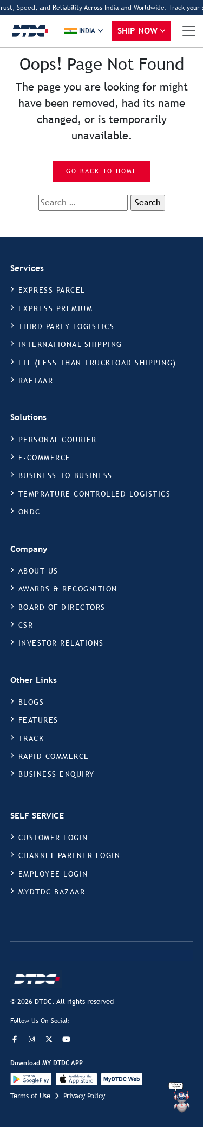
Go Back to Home (101, 171)
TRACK (31, 738)
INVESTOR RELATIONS (61, 643)
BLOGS (31, 702)
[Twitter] (49, 1039)
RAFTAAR (36, 380)
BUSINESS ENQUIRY (56, 774)
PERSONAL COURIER (57, 439)
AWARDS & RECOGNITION (67, 588)
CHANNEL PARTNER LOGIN (69, 855)
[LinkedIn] (66, 1039)
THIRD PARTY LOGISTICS (66, 326)
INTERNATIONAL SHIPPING (70, 344)
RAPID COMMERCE (53, 756)
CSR (26, 625)
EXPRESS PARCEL (52, 290)
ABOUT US (38, 570)
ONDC (29, 511)
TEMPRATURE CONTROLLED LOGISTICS (94, 494)
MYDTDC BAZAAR (52, 891)
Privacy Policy (84, 1096)
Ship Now (137, 30)
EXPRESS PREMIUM (55, 308)
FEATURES (38, 720)
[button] (83, 31)
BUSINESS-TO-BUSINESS (65, 475)
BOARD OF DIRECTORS (62, 607)
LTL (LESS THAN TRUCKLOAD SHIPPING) (97, 362)
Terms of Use (30, 1096)
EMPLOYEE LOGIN (53, 874)
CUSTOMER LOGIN (53, 837)
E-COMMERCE (44, 457)
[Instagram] (32, 1039)
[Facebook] (14, 1039)
